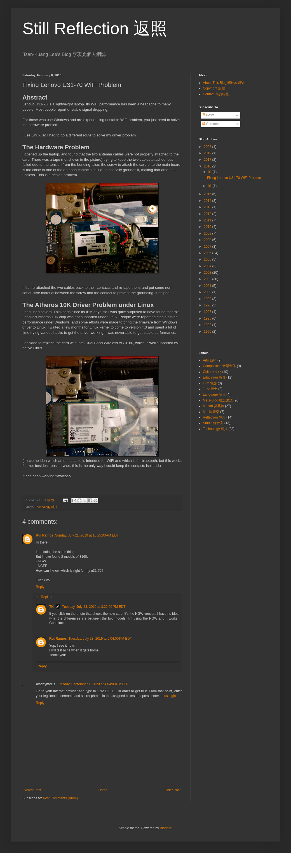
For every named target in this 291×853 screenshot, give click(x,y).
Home (102, 790)
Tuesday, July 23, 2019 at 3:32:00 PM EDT (93, 607)
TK (51, 607)
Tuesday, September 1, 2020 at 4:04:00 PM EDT (93, 684)
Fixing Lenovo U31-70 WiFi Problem (234, 178)
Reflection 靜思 (214, 417)
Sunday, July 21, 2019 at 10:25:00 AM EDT (87, 535)
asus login (168, 696)
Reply (40, 587)
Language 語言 (214, 394)
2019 (208, 153)
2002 (208, 279)
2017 (208, 160)
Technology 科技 (46, 507)
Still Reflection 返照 (94, 28)
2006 (208, 253)
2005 (208, 259)
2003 (208, 273)
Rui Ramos (44, 535)
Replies (46, 597)
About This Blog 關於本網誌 (223, 83)
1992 (208, 325)
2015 (208, 194)
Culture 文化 (212, 372)
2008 (208, 240)
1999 (208, 299)
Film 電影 (210, 383)
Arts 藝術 (210, 360)
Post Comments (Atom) (60, 798)
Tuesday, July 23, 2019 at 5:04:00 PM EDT (100, 639)
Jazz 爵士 (210, 389)
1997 (208, 312)
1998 (208, 305)
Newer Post (32, 790)
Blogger (165, 828)
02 (210, 172)
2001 (208, 286)
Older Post (172, 790)
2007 (208, 247)
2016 (208, 166)
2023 (208, 147)
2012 (208, 214)
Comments (212, 124)
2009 (208, 233)
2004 (208, 266)
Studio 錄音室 (213, 423)
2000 (208, 292)
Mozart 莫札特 (213, 406)
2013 (208, 207)
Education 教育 (214, 377)
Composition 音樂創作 (219, 366)
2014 (208, 201)
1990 (208, 332)
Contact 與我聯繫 (216, 94)
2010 (208, 227)
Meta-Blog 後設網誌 (218, 400)
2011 (208, 220)
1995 (208, 318)
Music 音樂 (211, 412)
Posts (208, 115)
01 (210, 186)
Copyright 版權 (214, 88)
